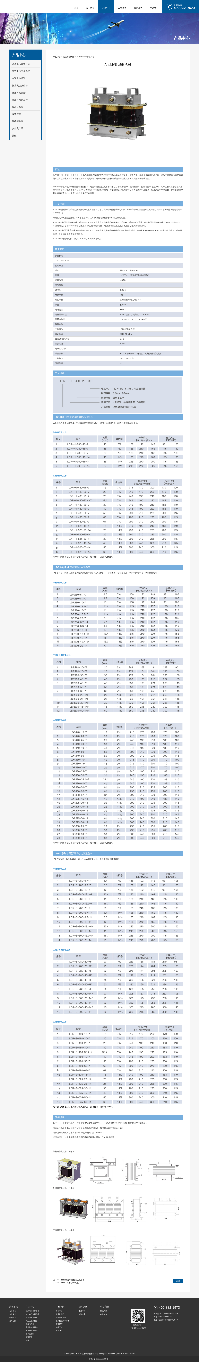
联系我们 (154, 7)
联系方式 (103, 1311)
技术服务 (138, 7)
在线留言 (103, 1314)
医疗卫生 (59, 1330)
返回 (178, 1281)
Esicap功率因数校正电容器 (73, 1279)
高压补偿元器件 (20, 99)
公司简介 (12, 1311)
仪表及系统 (17, 106)
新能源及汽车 (61, 1317)
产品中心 (106, 7)
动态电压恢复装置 (21, 64)
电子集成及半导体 (62, 1321)
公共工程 (59, 1327)
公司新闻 (12, 1321)
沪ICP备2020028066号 (125, 1353)
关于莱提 (90, 7)
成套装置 (16, 114)
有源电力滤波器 (20, 78)
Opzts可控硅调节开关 (70, 1282)
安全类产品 (17, 128)
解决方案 (82, 1314)
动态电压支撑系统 (21, 71)
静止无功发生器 (20, 85)
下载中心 (82, 1311)
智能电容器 (30, 1324)
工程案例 (122, 7)
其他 (14, 135)
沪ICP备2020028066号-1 (99, 1359)
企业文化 (12, 1314)
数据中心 (59, 1311)
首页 (76, 7)
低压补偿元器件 (20, 92)
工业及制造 (60, 1314)
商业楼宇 (59, 1324)
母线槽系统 (17, 121)
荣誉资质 (12, 1317)
